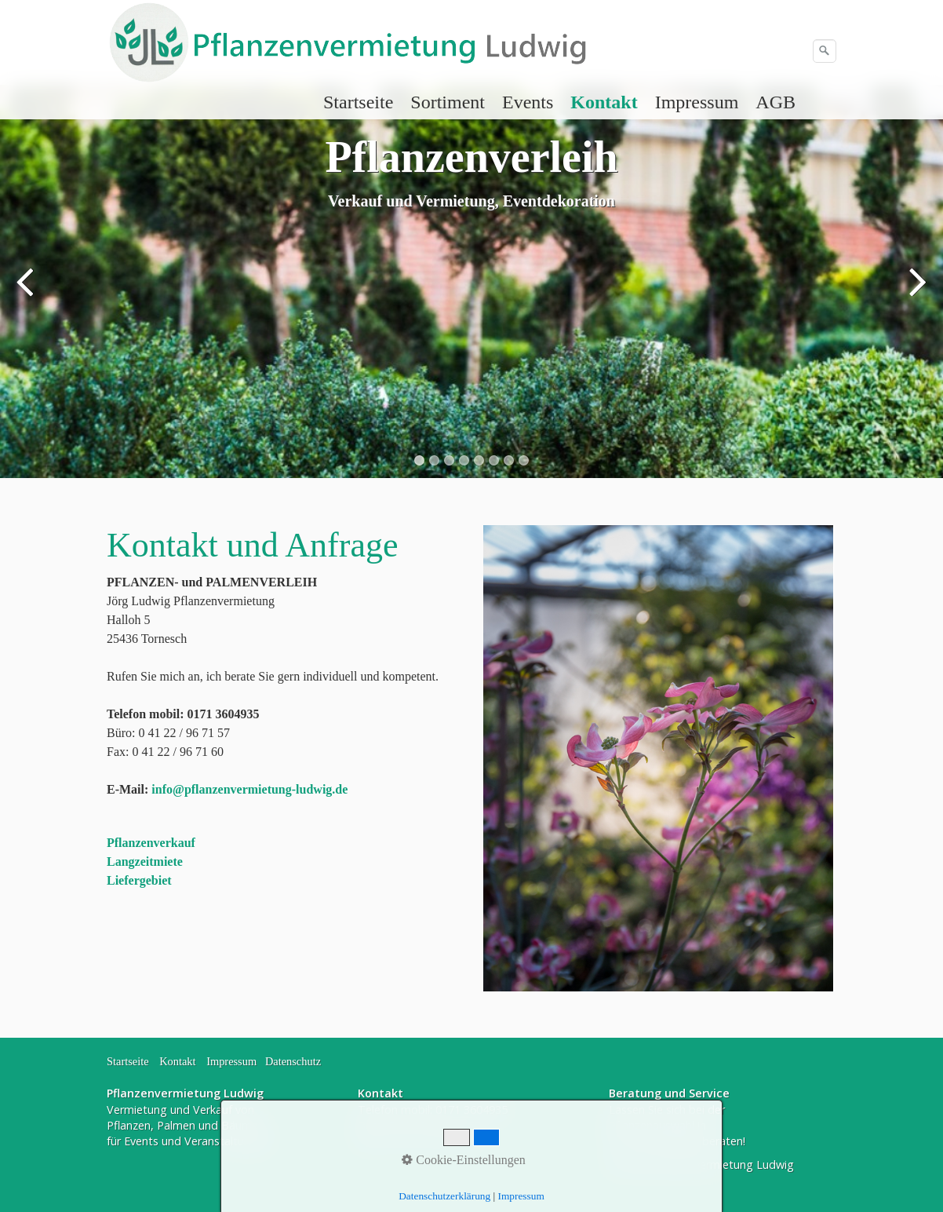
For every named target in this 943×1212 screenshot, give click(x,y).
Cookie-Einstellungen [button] (464, 1159)
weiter (915, 293)
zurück (27, 293)
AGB (775, 102)
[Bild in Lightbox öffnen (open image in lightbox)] (658, 758)
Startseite (358, 102)
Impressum (697, 102)
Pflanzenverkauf (151, 842)
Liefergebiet (139, 880)
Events (527, 102)
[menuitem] (358, 102)
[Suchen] (825, 51)
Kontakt (603, 102)
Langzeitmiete (145, 861)
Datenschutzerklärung (444, 1196)
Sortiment (447, 102)
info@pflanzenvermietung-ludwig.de (249, 789)
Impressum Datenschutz (263, 1061)
